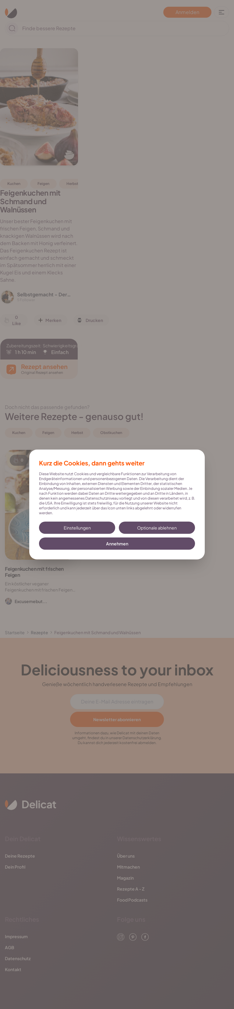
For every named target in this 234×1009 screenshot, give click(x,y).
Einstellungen (77, 527)
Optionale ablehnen (157, 527)
